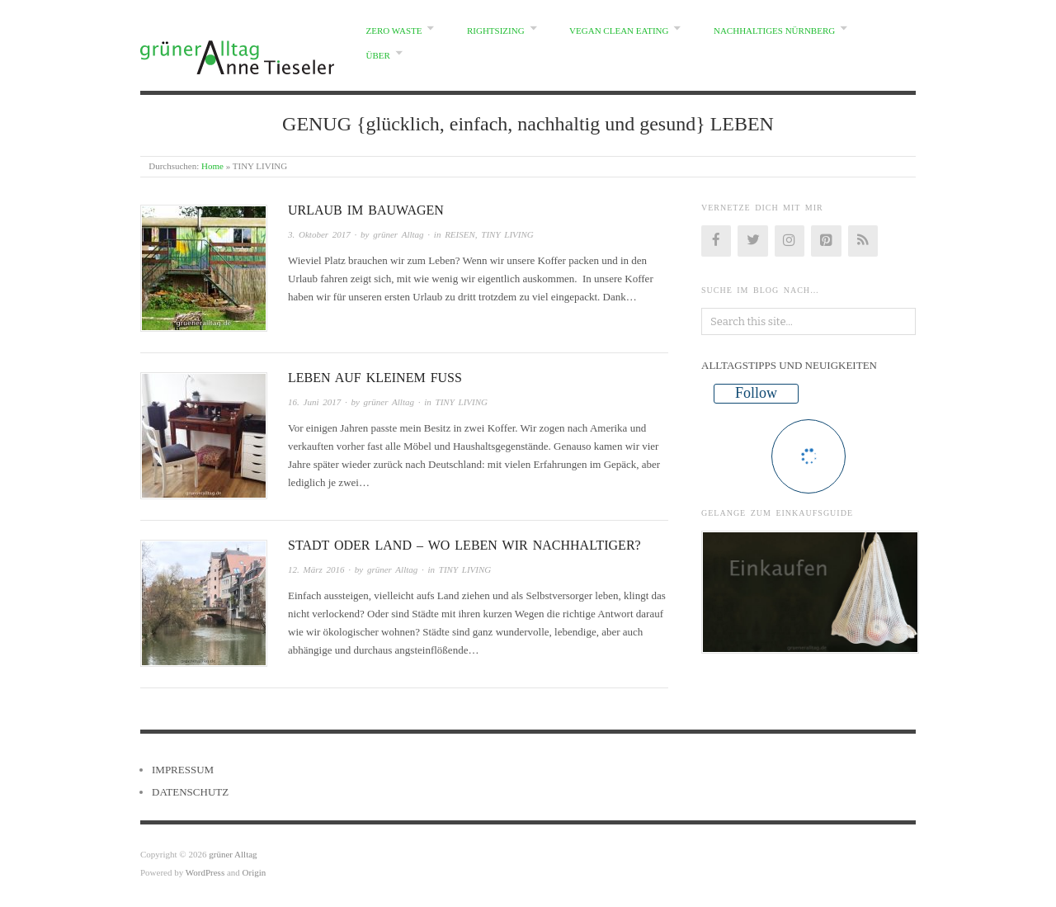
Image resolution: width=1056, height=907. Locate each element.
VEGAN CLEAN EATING (618, 30)
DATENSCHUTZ (190, 792)
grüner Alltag (398, 234)
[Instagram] (789, 241)
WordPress (205, 872)
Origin (254, 872)
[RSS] (863, 241)
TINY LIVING (507, 234)
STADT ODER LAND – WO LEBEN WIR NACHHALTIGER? (464, 545)
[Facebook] (716, 241)
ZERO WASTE (394, 30)
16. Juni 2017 (314, 402)
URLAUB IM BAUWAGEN (366, 210)
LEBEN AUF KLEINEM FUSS (375, 378)
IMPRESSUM (183, 769)
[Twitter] (752, 241)
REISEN (460, 234)
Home (212, 166)
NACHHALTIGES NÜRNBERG (774, 30)
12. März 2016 (316, 569)
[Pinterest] (826, 241)
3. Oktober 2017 (319, 234)
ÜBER (378, 55)
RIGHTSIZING (496, 30)
